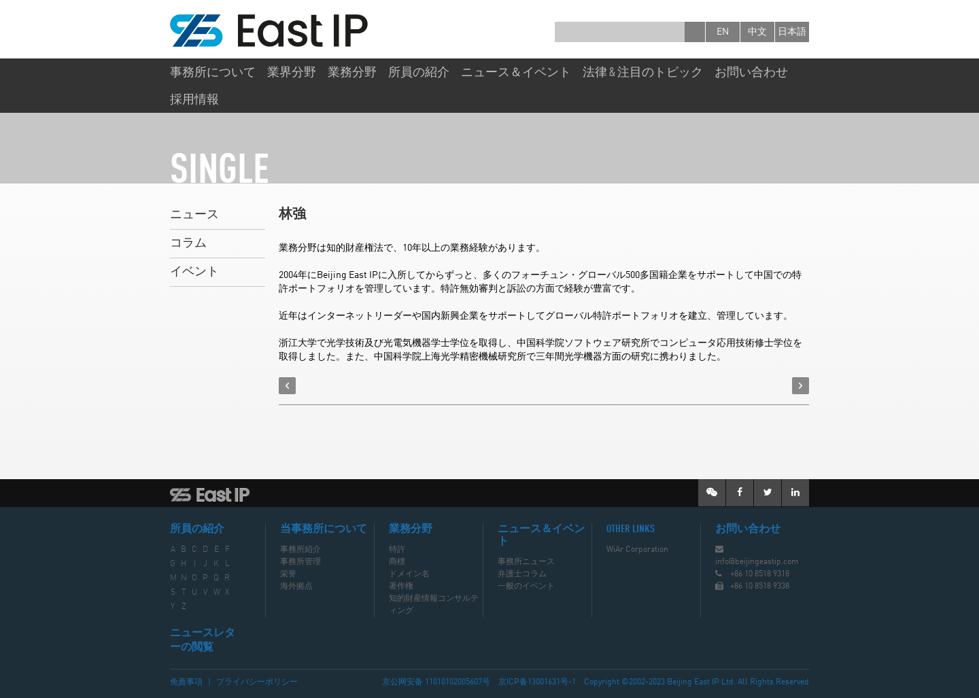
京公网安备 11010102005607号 (436, 682)
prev (287, 385)
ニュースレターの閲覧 (202, 640)
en (723, 32)
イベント (194, 272)
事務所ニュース (526, 562)
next (800, 385)
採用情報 (194, 100)
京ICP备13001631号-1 (537, 682)
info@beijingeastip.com (757, 562)
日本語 (792, 32)
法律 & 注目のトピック (643, 73)
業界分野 (291, 73)
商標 (397, 562)
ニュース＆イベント (516, 73)
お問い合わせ (751, 73)
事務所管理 (300, 562)
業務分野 (352, 73)
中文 (757, 32)
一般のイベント (526, 586)
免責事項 (186, 682)
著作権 (401, 586)
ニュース (194, 215)
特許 (397, 550)
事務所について (213, 73)
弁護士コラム (522, 574)
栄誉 (288, 574)
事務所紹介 (300, 550)
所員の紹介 (418, 73)
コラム (188, 243)
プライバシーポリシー (257, 682)
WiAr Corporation (637, 550)
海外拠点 (296, 586)
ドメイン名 (409, 574)
